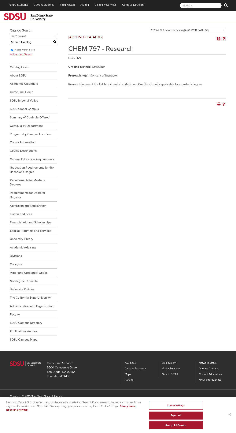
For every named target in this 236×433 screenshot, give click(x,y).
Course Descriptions (23, 151)
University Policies (22, 289)
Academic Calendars (24, 84)
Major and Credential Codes (28, 273)
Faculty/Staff (67, 4)
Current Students (44, 4)
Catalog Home (19, 67)
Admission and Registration (28, 206)
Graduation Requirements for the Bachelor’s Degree (32, 170)
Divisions (16, 256)
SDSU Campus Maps (23, 340)
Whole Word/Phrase (24, 49)
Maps (128, 374)
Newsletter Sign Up (210, 380)
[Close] (230, 416)
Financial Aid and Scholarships (30, 222)
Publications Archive (23, 331)
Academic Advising (23, 247)
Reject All (176, 417)
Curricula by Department (26, 126)
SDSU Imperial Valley (24, 101)
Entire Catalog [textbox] (18, 36)
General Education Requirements (32, 159)
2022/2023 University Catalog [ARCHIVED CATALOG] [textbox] (180, 30)
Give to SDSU (170, 374)
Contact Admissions (210, 374)
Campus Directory (133, 4)
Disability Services (105, 4)
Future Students (18, 4)
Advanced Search (21, 54)
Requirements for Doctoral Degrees (27, 195)
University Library (21, 239)
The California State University (30, 298)
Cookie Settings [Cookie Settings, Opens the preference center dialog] (176, 407)
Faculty (15, 314)
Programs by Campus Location (30, 134)
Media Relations (171, 368)
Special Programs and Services (30, 231)
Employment (169, 362)
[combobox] (188, 30)
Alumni (84, 4)
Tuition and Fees (21, 214)
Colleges (16, 264)
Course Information (22, 142)
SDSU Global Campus (24, 109)
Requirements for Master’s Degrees (27, 182)
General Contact (208, 368)
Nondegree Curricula (24, 281)
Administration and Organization (31, 306)
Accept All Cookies (175, 427)
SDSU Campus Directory (26, 323)
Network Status (208, 362)
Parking (129, 380)
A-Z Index (130, 362)
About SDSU (18, 75)
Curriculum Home (21, 92)
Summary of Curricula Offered (30, 117)
